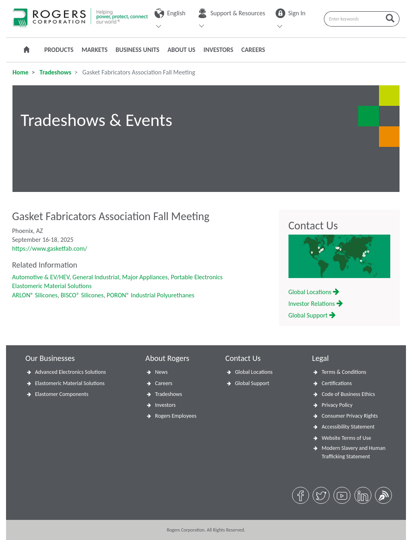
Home (20, 72)
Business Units (137, 50)
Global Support (312, 315)
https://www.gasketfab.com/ (49, 248)
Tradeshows (54, 72)
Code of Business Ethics (348, 394)
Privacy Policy (336, 405)
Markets (95, 50)
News (161, 372)
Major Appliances (145, 277)
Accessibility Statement (347, 426)
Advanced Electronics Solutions (70, 372)
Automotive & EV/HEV (40, 277)
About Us (181, 50)
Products (59, 50)
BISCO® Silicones (82, 295)
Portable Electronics (196, 277)
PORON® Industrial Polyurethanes (150, 295)
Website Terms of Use (346, 438)
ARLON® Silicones (35, 295)
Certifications (336, 383)
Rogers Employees (175, 415)
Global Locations (314, 292)
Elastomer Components (62, 394)
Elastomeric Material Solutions (52, 286)
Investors (218, 50)
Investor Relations (315, 303)
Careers (253, 50)
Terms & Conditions (343, 372)
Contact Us (313, 225)
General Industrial (95, 277)
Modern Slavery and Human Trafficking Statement (353, 452)
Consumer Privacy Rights (349, 415)
